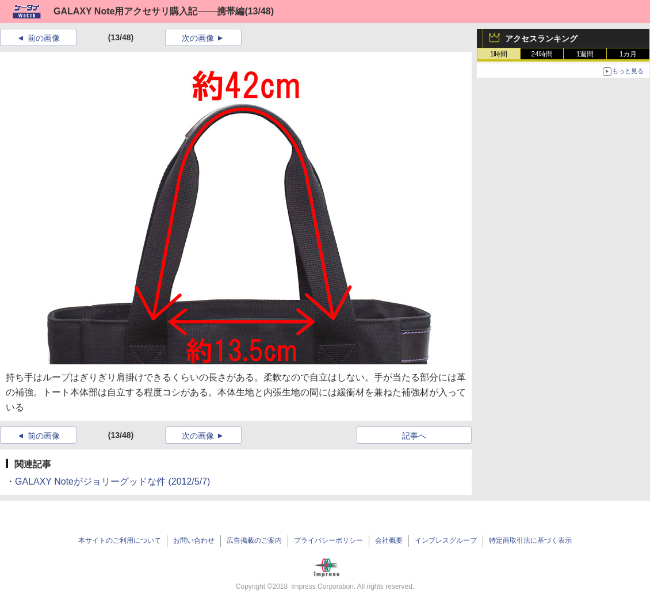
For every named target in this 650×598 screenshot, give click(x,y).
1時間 (499, 54)
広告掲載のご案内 (254, 540)
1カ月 (628, 54)
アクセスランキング (541, 38)
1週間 (585, 54)
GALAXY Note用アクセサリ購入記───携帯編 (148, 11)
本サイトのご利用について (119, 540)
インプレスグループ (446, 540)
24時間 (541, 54)
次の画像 (198, 38)
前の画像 (44, 38)
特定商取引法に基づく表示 (530, 540)
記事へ (414, 435)
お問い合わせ (194, 540)
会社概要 (389, 540)
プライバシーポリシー (328, 540)
